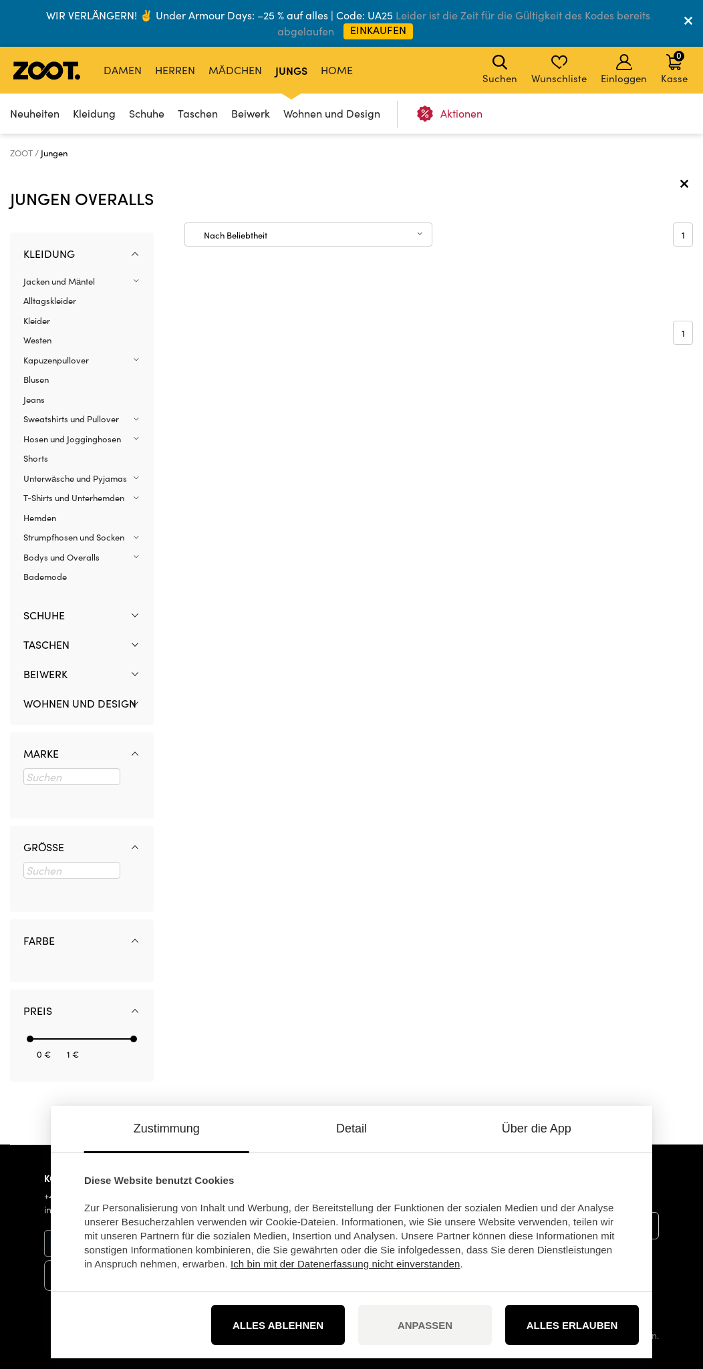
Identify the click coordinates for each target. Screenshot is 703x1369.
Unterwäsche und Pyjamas (75, 478)
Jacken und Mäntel (59, 281)
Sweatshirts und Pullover (71, 419)
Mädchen (235, 70)
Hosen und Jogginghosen (72, 439)
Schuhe (146, 113)
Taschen (198, 113)
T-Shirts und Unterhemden (73, 498)
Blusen (36, 379)
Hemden (39, 518)
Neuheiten (34, 113)
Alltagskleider (49, 301)
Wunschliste (559, 69)
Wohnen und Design (331, 113)
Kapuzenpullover (56, 360)
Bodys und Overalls (61, 557)
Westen (37, 340)
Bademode (45, 577)
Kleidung (94, 113)
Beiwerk (250, 113)
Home (337, 70)
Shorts (35, 458)
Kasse (674, 67)
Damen (123, 70)
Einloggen (624, 69)
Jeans (34, 400)
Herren (175, 70)
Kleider (36, 321)
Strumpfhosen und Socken (73, 537)
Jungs (291, 70)
